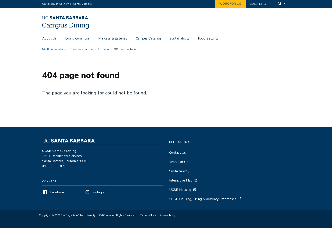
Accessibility (167, 215)
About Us (49, 38)
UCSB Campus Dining (55, 49)
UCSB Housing (180, 189)
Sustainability (179, 38)
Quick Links (258, 3)
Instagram (95, 192)
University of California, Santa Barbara (67, 3)
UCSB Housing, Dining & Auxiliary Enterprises (203, 199)
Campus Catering (148, 38)
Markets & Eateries (112, 38)
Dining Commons (77, 38)
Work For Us (178, 162)
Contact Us (177, 152)
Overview (103, 49)
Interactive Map (180, 180)
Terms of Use (148, 215)
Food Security (208, 38)
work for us (230, 4)
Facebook (53, 192)
